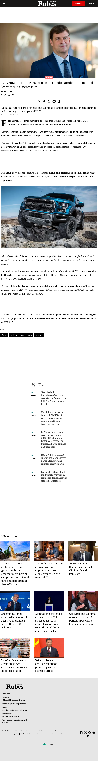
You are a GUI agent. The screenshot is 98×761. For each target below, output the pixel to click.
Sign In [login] (92, 3)
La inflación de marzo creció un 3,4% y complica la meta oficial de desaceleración (14, 665)
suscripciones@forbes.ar (10, 716)
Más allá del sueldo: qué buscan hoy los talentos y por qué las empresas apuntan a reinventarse (53, 459)
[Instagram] (89, 733)
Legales (15, 734)
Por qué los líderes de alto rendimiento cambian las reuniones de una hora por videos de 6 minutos (54, 476)
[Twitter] (85, 733)
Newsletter (15, 731)
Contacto (24, 731)
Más (52, 384)
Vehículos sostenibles (21, 335)
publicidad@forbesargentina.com (13, 700)
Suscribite (78, 4)
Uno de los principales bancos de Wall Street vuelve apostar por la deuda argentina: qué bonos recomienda (52, 418)
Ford (4, 335)
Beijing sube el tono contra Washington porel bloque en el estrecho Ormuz (46, 665)
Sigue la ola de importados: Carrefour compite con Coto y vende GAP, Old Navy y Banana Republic (53, 398)
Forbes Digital (7, 92)
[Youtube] (93, 733)
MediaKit (5, 731)
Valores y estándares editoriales (41, 731)
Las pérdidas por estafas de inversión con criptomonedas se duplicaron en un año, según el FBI (49, 570)
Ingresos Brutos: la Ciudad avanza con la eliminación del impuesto (81, 568)
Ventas (39, 335)
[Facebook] (81, 733)
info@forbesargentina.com (17, 704)
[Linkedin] (88, 737)
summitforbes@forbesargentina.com (14, 710)
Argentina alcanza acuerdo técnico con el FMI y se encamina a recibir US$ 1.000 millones (14, 621)
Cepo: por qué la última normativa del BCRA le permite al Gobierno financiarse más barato (82, 619)
